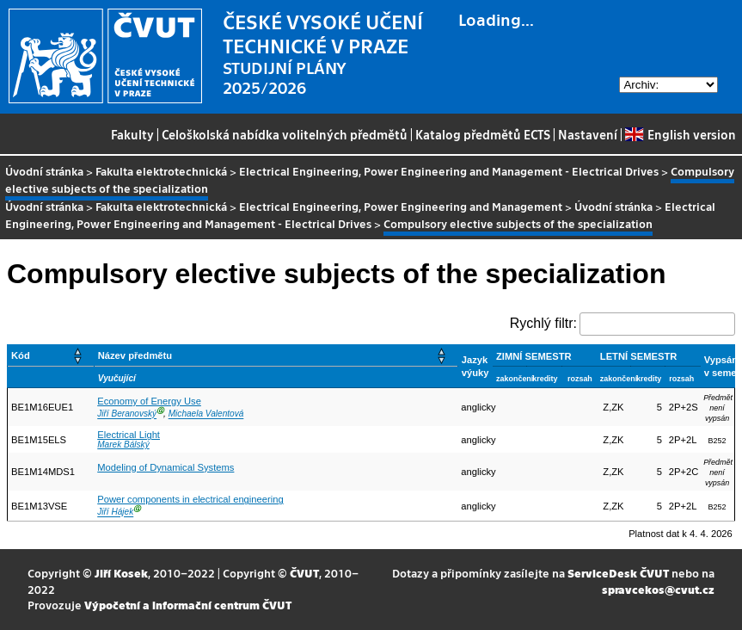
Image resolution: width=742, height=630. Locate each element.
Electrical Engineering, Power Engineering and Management (400, 206)
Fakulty (132, 134)
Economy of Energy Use (149, 401)
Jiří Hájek (115, 512)
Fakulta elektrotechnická (161, 170)
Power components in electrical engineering (190, 499)
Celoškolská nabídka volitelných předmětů (285, 134)
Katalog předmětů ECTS (482, 134)
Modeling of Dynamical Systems (165, 467)
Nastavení (587, 134)
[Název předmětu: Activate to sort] (275, 356)
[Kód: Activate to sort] (51, 356)
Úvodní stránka (44, 170)
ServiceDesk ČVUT (618, 572)
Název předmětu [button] (135, 355)
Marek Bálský (123, 444)
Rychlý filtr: (543, 323)
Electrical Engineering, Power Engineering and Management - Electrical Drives (449, 170)
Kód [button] (20, 355)
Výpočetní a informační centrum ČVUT (187, 604)
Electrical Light (128, 434)
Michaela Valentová (206, 414)
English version (680, 134)
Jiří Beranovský (126, 414)
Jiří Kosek (121, 572)
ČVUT (304, 572)
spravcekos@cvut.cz (658, 589)
